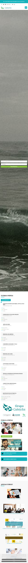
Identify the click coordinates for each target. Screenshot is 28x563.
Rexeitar (14, 559)
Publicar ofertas (6, 436)
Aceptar (14, 561)
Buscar (14, 166)
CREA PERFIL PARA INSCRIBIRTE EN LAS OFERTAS (14, 1)
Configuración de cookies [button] (18, 558)
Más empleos (6, 300)
